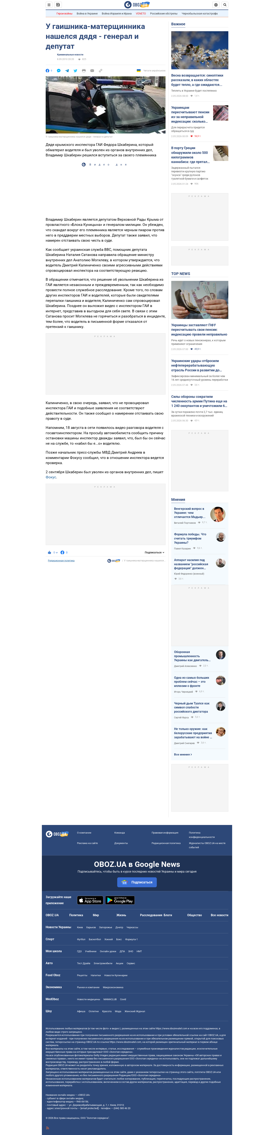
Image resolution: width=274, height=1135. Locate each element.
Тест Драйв (83, 963)
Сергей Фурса (181, 717)
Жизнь (121, 915)
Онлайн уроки (108, 951)
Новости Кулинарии (115, 975)
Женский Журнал (135, 1011)
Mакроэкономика (113, 987)
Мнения (178, 499)
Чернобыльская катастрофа (200, 13)
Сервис (131, 963)
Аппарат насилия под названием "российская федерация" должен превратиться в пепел (191, 564)
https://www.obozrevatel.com (171, 1028)
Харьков (91, 927)
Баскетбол (95, 939)
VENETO (141, 13)
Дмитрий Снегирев (184, 743)
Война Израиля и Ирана (117, 13)
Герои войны (64, 13)
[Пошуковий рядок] (225, 5)
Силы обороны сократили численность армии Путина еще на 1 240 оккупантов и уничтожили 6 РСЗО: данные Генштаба (199, 401)
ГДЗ (79, 951)
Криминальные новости (70, 54)
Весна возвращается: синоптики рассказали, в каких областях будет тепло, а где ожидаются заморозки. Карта (197, 80)
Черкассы (132, 927)
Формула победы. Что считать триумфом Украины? (190, 538)
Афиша (81, 1011)
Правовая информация (165, 832)
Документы (121, 843)
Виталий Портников (185, 523)
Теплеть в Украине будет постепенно (194, 90)
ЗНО (130, 951)
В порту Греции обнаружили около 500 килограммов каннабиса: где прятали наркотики (190, 155)
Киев (80, 927)
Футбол (81, 939)
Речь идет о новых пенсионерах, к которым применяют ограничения (198, 342)
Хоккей (108, 939)
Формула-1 (131, 939)
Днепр (119, 927)
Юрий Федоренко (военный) (189, 573)
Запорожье (105, 927)
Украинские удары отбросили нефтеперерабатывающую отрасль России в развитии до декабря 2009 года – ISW (195, 365)
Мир (96, 915)
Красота (107, 1011)
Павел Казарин (182, 548)
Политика (76, 915)
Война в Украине (87, 13)
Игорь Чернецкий (183, 692)
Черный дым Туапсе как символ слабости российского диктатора (191, 707)
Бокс (119, 939)
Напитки (96, 975)
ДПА (122, 951)
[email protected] (89, 1108)
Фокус (51, 477)
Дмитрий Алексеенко (185, 666)
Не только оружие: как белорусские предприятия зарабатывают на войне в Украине (193, 733)
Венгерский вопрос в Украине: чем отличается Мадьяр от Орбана (189, 513)
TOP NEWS (180, 273)
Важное (178, 24)
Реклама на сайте (87, 843)
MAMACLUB (110, 999)
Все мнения (182, 754)
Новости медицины (88, 999)
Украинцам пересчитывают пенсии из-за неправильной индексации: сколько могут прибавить (190, 115)
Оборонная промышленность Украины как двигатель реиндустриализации (191, 656)
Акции (119, 963)
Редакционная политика (61, 560)
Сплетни (94, 1011)
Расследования (151, 915)
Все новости (219, 915)
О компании (84, 832)
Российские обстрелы (164, 13)
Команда (119, 832)
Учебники (90, 951)
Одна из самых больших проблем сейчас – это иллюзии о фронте (191, 682)
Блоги (168, 915)
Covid (123, 999)
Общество (194, 915)
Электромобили (103, 963)
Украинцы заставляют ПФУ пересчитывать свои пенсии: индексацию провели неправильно (199, 329)
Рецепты (82, 975)
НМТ (139, 951)
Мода (118, 1011)
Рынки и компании (88, 987)
